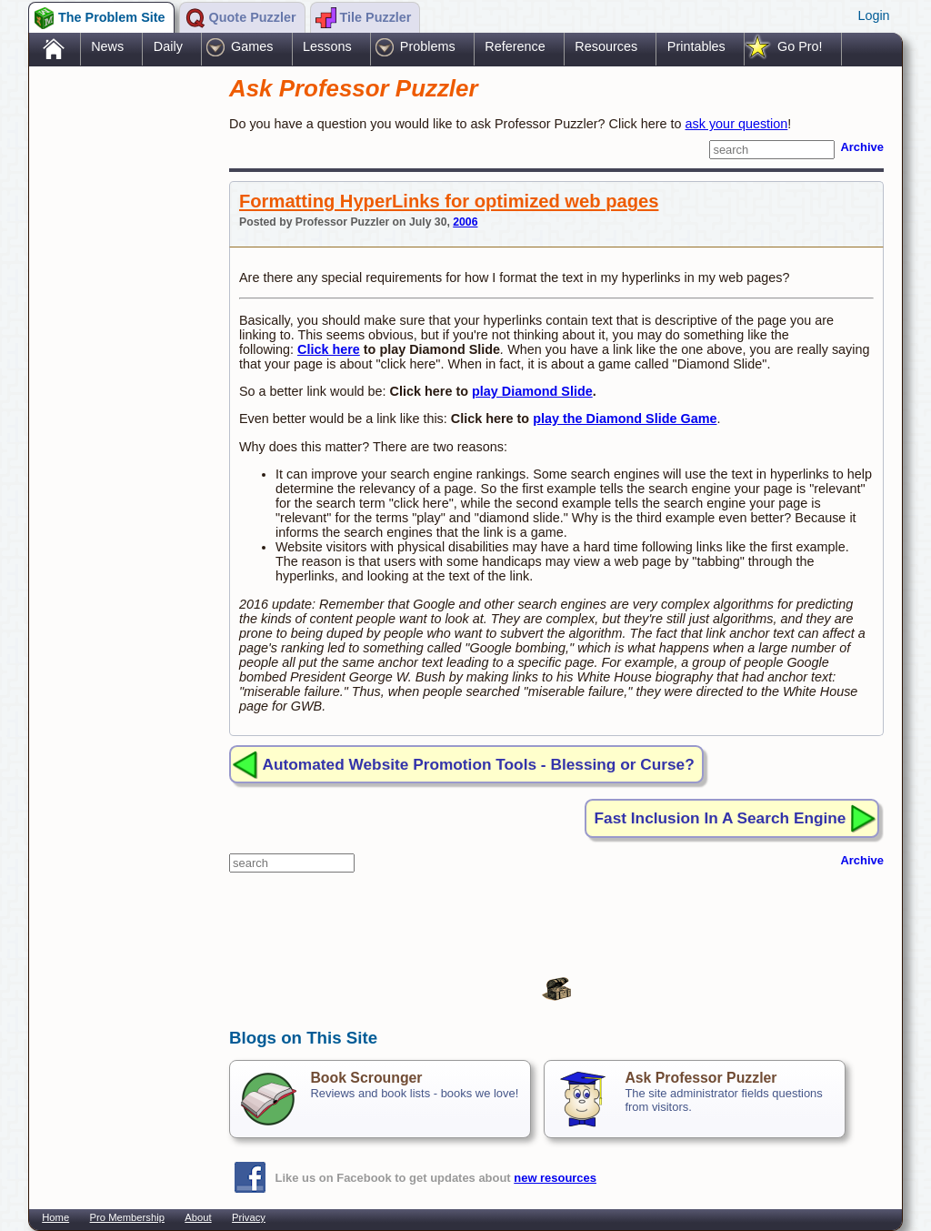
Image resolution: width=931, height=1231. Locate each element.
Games (252, 46)
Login (873, 15)
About (198, 1217)
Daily (168, 46)
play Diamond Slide (532, 391)
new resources (555, 1178)
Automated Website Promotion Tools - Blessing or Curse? (479, 764)
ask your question (737, 123)
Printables (696, 46)
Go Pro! (800, 46)
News (107, 46)
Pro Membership (127, 1217)
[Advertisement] (120, 358)
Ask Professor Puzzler (700, 1077)
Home (55, 1217)
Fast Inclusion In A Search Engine (720, 818)
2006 (465, 222)
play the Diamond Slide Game (624, 418)
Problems (427, 46)
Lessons (327, 46)
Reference (515, 46)
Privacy (248, 1217)
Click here (328, 349)
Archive (862, 147)
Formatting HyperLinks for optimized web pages (448, 201)
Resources (606, 46)
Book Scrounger (366, 1077)
